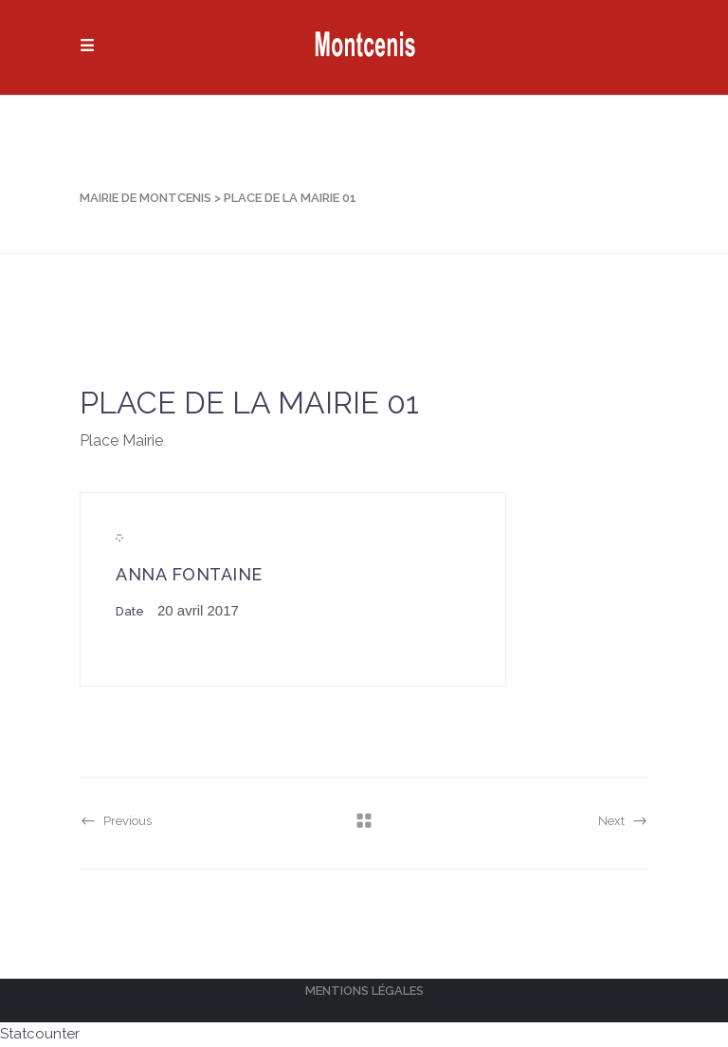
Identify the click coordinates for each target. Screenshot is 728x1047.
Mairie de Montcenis (145, 198)
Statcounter (40, 1033)
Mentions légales (364, 990)
